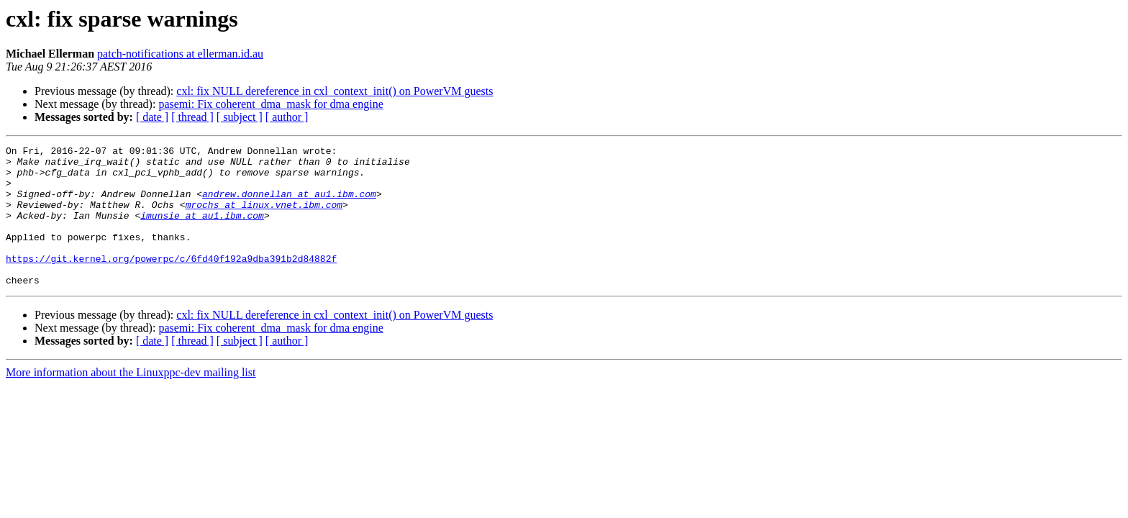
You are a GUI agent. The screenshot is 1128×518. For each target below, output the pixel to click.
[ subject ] (240, 117)
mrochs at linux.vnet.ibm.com (264, 217)
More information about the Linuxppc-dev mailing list (130, 400)
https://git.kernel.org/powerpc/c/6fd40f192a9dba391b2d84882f (171, 282)
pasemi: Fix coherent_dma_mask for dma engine (270, 104)
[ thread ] (192, 117)
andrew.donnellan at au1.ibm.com (289, 204)
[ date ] (152, 117)
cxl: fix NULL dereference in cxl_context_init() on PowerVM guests (334, 91)
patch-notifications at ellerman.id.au (180, 53)
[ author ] (287, 117)
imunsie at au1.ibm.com (202, 230)
